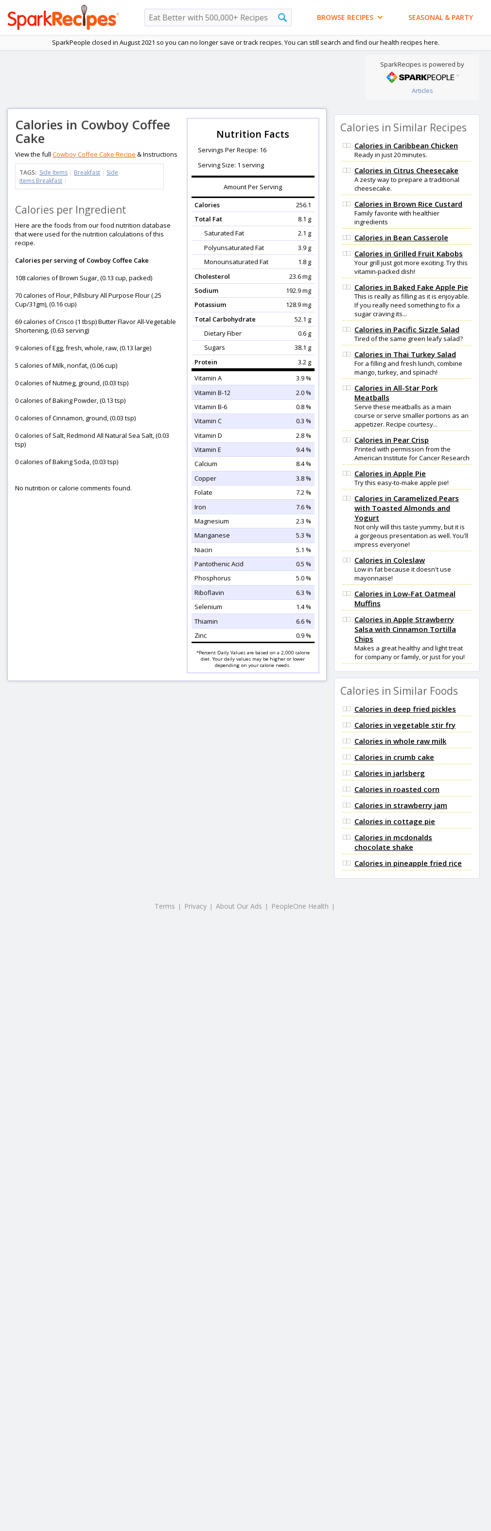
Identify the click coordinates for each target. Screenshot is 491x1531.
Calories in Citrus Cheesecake (406, 170)
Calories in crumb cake (394, 757)
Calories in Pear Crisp (391, 440)
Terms (165, 906)
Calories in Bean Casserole (401, 237)
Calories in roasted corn (396, 789)
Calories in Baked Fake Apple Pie (411, 287)
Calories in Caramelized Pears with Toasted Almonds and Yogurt (406, 507)
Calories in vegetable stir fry (405, 725)
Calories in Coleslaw (389, 560)
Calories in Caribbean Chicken (406, 145)
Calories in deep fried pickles (405, 709)
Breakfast (87, 172)
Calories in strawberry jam (400, 805)
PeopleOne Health (300, 906)
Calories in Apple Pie (390, 473)
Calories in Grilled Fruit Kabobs (408, 253)
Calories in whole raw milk (400, 741)
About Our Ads (239, 906)
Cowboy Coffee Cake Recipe (94, 154)
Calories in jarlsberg (389, 773)
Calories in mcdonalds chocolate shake (393, 842)
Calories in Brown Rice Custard (408, 204)
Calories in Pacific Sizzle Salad (406, 329)
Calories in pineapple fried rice (408, 863)
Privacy (195, 906)
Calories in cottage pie (394, 821)
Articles (422, 90)
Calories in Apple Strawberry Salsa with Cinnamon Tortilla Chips (405, 629)
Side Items (53, 172)
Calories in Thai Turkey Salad (405, 354)
